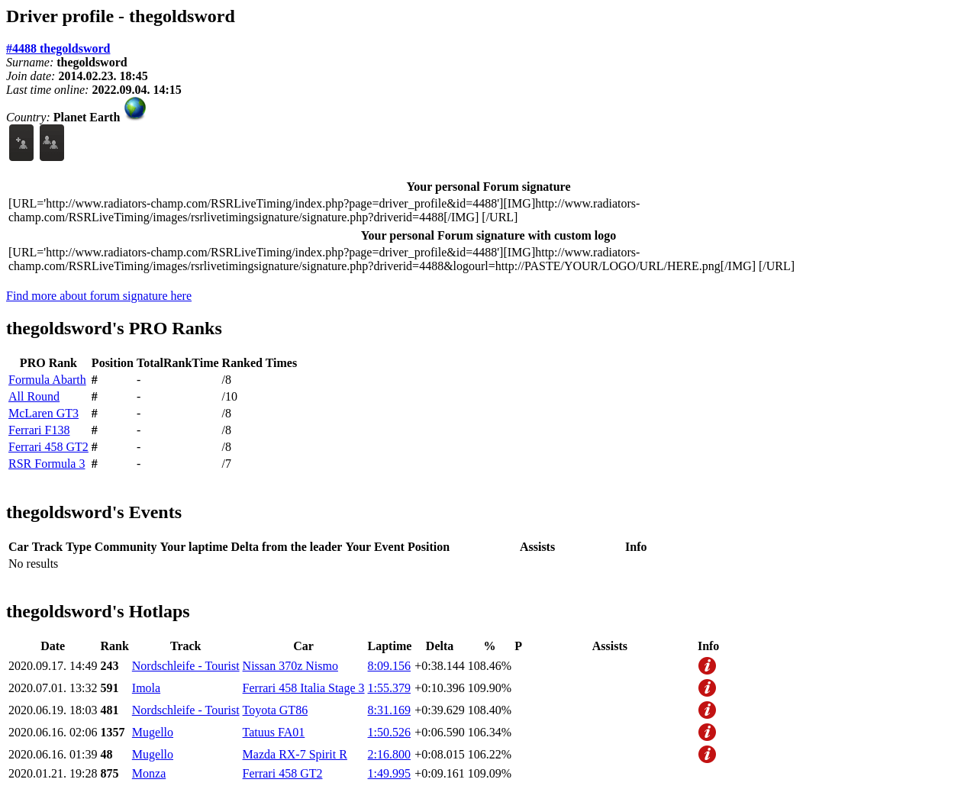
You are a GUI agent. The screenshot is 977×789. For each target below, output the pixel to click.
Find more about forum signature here (99, 295)
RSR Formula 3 (46, 463)
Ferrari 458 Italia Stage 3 (304, 687)
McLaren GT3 (43, 413)
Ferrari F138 (38, 429)
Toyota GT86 (275, 710)
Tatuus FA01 (274, 732)
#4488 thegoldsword (58, 48)
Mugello (152, 732)
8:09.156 (389, 665)
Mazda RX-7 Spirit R (295, 754)
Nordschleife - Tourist (186, 665)
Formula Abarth (47, 379)
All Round (34, 396)
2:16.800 (389, 754)
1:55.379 (389, 687)
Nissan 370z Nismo (290, 665)
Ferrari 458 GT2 (48, 446)
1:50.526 (389, 732)
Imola (146, 687)
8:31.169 (389, 710)
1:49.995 (389, 773)
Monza (149, 773)
